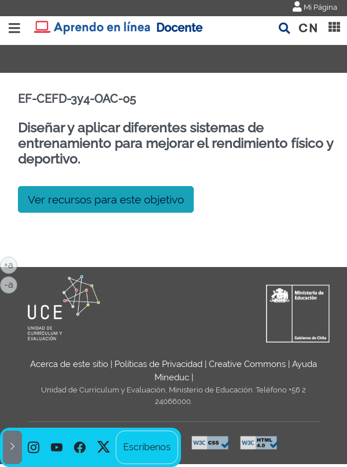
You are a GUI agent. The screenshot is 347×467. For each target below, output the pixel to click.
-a (10, 283)
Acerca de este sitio (69, 364)
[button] (12, 447)
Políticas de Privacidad (158, 364)
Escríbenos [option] (147, 447)
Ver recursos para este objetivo (106, 199)
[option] (33, 447)
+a (10, 264)
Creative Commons (247, 364)
